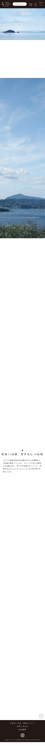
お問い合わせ (22, 730)
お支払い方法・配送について (22, 727)
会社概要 (22, 733)
